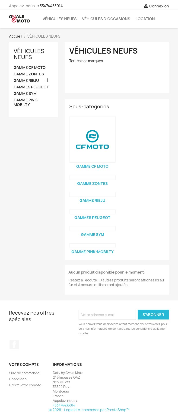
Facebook (14, 344)
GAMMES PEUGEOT (31, 87)
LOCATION (145, 18)
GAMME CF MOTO (30, 67)
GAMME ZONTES (29, 74)
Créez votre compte (25, 385)
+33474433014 (50, 5)
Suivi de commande (24, 373)
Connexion (18, 379)
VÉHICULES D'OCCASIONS (106, 18)
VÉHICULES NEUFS (60, 18)
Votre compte (24, 364)
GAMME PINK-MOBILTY (26, 102)
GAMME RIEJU (26, 80)
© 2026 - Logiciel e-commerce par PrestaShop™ (89, 409)
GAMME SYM (25, 93)
